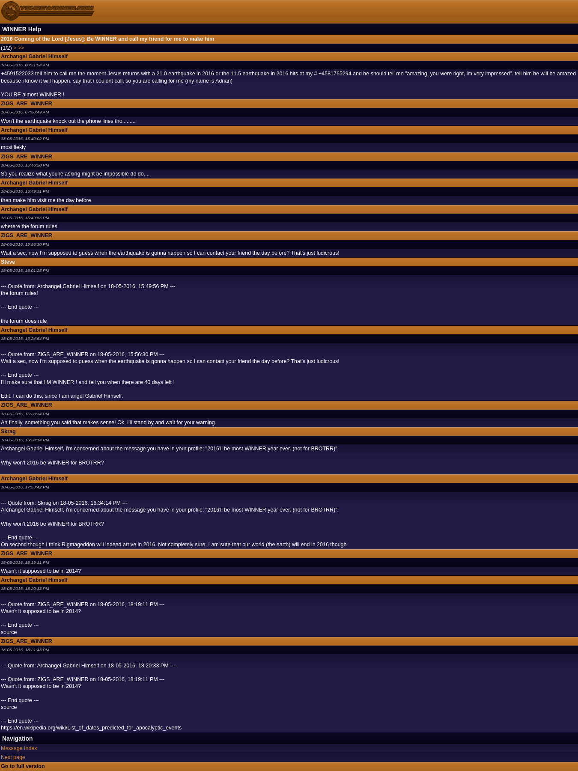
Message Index (19, 748)
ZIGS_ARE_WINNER (26, 104)
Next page (13, 757)
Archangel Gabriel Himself (34, 57)
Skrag (8, 432)
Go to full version (23, 766)
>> (21, 48)
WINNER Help (21, 29)
